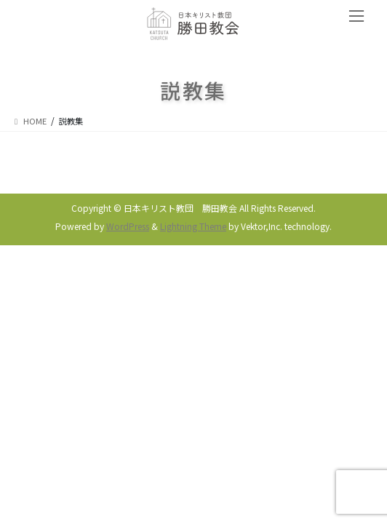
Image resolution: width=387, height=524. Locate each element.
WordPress (127, 226)
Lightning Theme (193, 226)
